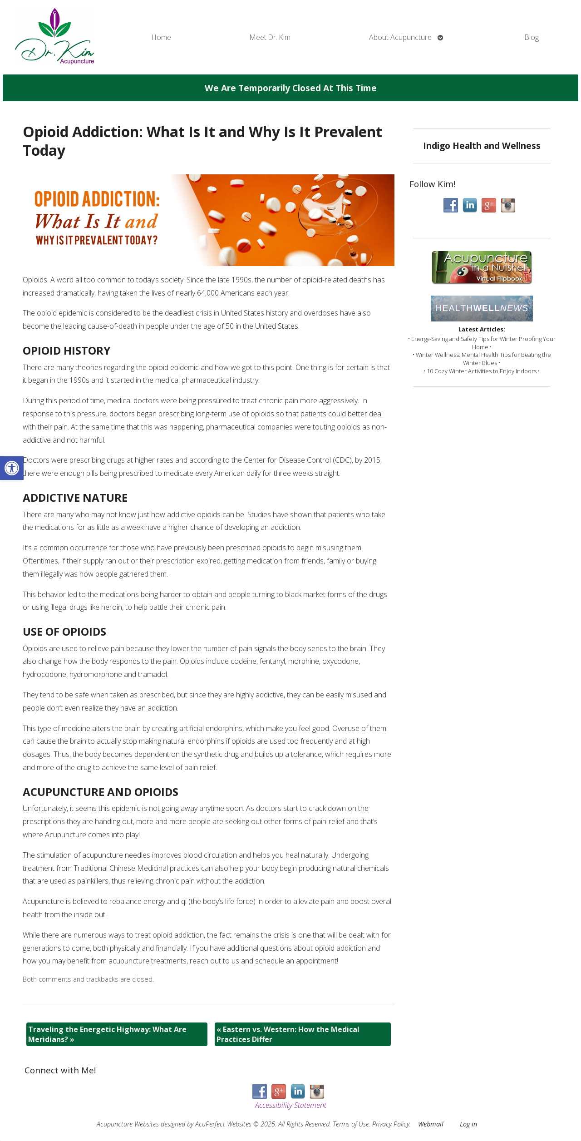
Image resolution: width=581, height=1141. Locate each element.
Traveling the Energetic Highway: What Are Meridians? (107, 1034)
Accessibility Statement (290, 1105)
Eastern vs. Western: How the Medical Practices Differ (288, 1034)
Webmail (430, 1124)
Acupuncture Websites (128, 1124)
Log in (468, 1124)
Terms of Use (351, 1124)
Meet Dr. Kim (270, 37)
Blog (532, 37)
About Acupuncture (400, 37)
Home (161, 37)
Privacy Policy (390, 1124)
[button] (12, 468)
